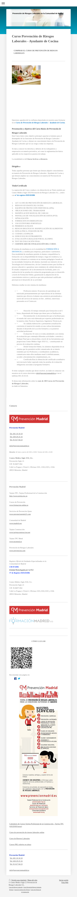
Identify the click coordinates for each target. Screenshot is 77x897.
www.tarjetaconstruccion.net (19, 532)
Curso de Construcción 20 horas (22, 889)
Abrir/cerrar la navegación (38, 3)
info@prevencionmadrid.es (19, 446)
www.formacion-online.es (18, 505)
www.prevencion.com (17, 551)
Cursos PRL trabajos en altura (20, 844)
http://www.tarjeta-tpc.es (18, 496)
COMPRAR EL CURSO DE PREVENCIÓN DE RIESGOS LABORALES (36, 52)
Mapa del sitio (32, 880)
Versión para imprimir (18, 880)
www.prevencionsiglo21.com (20, 514)
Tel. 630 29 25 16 (16, 437)
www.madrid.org (15, 523)
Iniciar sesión (63, 880)
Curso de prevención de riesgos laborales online (26, 832)
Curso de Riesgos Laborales (19, 838)
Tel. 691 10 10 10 (16, 434)
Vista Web (64, 882)
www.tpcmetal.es (15, 542)
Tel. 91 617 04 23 (16, 440)
